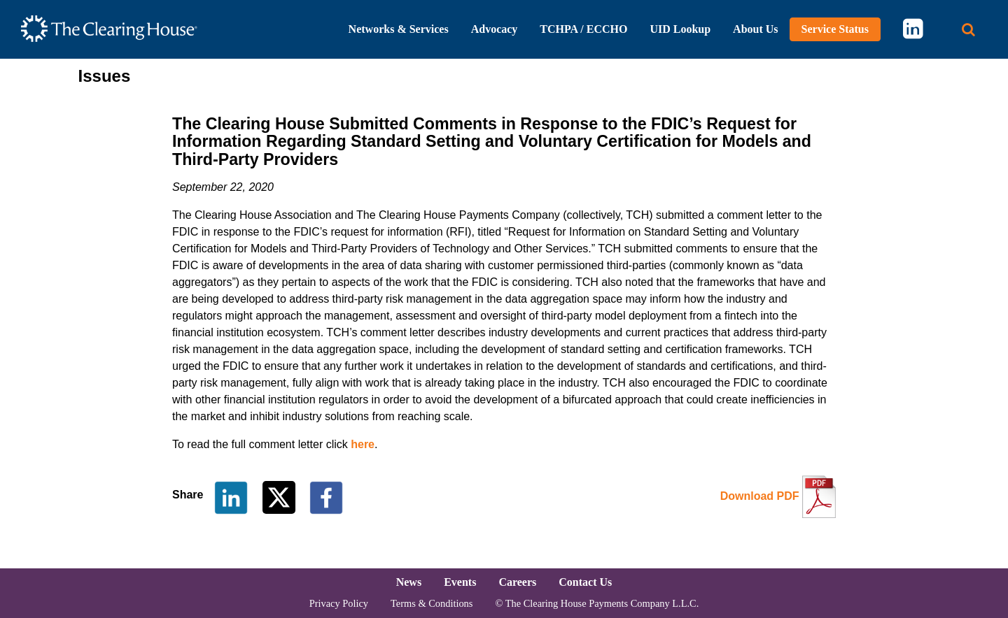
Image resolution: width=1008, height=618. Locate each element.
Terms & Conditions (431, 603)
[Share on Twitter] (280, 497)
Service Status (835, 29)
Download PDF (759, 496)
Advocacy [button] (494, 29)
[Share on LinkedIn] (231, 497)
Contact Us (585, 582)
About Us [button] (755, 29)
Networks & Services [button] (399, 29)
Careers (517, 582)
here (362, 444)
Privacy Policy (338, 603)
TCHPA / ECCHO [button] (583, 29)
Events (460, 582)
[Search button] (968, 30)
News (408, 582)
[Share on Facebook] (326, 497)
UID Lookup (680, 29)
